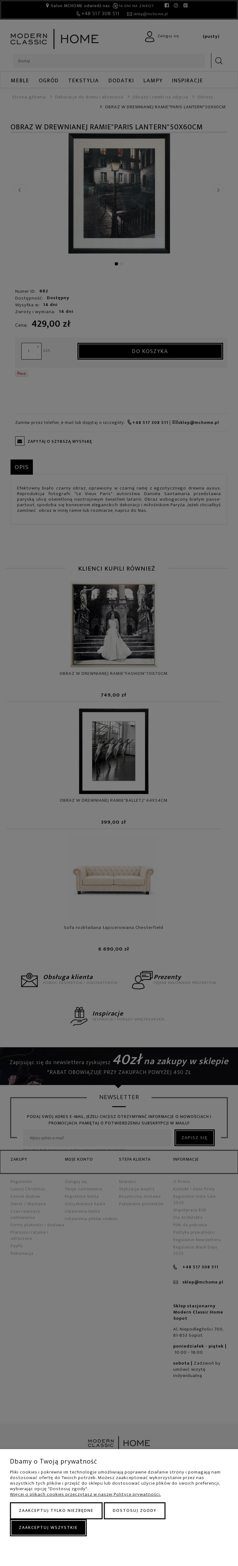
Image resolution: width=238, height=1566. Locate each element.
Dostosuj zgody (134, 1510)
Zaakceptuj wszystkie (48, 1527)
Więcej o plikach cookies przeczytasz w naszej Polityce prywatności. (85, 1494)
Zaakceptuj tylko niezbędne (56, 1510)
